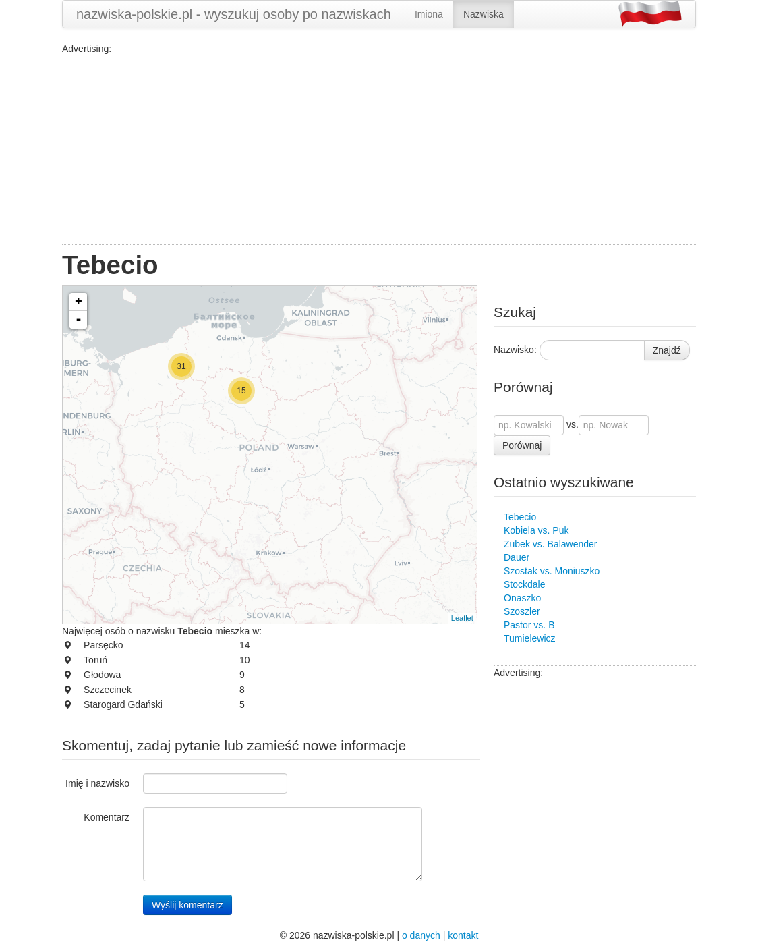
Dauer (516, 557)
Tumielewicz (530, 638)
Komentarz (106, 817)
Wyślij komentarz (187, 904)
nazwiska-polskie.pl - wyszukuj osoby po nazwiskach (233, 14)
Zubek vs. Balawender (550, 543)
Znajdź (667, 350)
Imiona (429, 14)
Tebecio (520, 516)
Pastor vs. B (529, 624)
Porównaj (522, 445)
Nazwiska (483, 14)
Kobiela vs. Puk (536, 530)
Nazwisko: (515, 349)
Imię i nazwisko (97, 783)
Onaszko (522, 597)
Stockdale (524, 584)
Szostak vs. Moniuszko (552, 570)
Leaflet (462, 618)
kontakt (463, 935)
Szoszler (522, 611)
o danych (421, 935)
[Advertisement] (379, 149)
